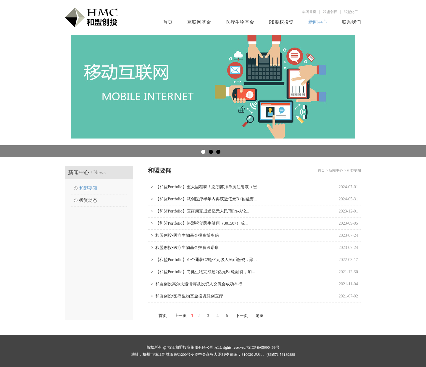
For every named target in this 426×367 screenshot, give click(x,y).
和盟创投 (330, 12)
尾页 (259, 315)
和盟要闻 (88, 188)
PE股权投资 (281, 22)
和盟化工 (351, 12)
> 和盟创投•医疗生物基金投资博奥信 (185, 235)
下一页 (241, 315)
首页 (167, 22)
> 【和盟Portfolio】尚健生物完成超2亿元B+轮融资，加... (203, 272)
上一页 (180, 315)
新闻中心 (317, 22)
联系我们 (351, 22)
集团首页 (309, 12)
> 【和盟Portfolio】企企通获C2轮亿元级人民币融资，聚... (204, 259)
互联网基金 (199, 22)
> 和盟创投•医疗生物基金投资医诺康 (185, 247)
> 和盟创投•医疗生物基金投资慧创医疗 (187, 296)
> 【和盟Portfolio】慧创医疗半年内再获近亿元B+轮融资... (204, 199)
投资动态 (88, 200)
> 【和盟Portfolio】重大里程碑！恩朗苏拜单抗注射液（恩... (205, 187)
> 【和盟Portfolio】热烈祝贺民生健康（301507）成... (199, 223)
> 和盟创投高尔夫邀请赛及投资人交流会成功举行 (196, 284)
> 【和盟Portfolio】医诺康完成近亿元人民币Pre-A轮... (200, 211)
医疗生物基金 (240, 22)
